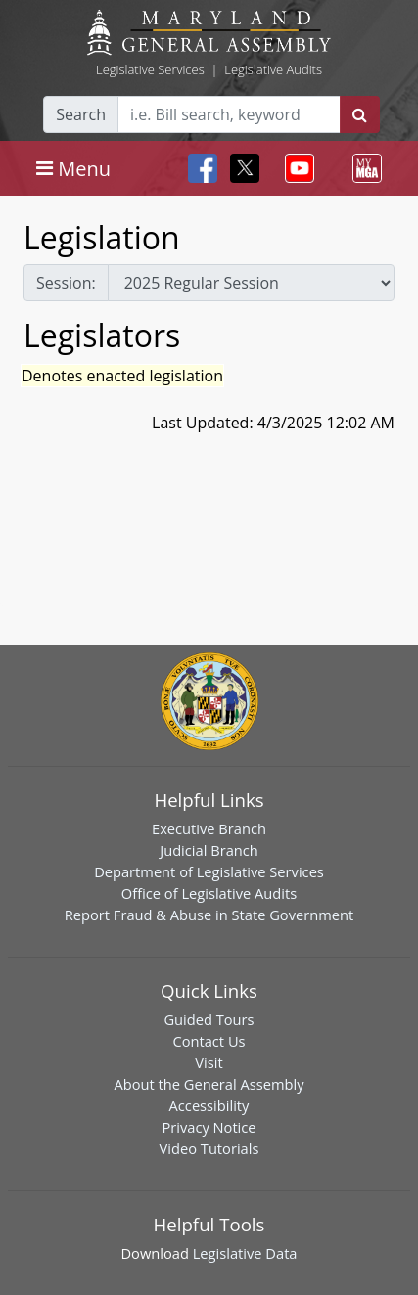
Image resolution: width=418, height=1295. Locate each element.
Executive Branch (209, 828)
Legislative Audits (273, 69)
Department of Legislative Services (209, 871)
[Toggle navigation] (73, 168)
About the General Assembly (208, 1084)
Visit (208, 1062)
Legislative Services (150, 69)
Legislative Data (245, 1253)
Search (81, 114)
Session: (66, 282)
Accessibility (209, 1105)
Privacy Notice (208, 1127)
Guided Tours (208, 1019)
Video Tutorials (209, 1148)
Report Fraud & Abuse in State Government (209, 914)
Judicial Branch (209, 850)
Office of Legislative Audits (209, 893)
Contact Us (208, 1040)
